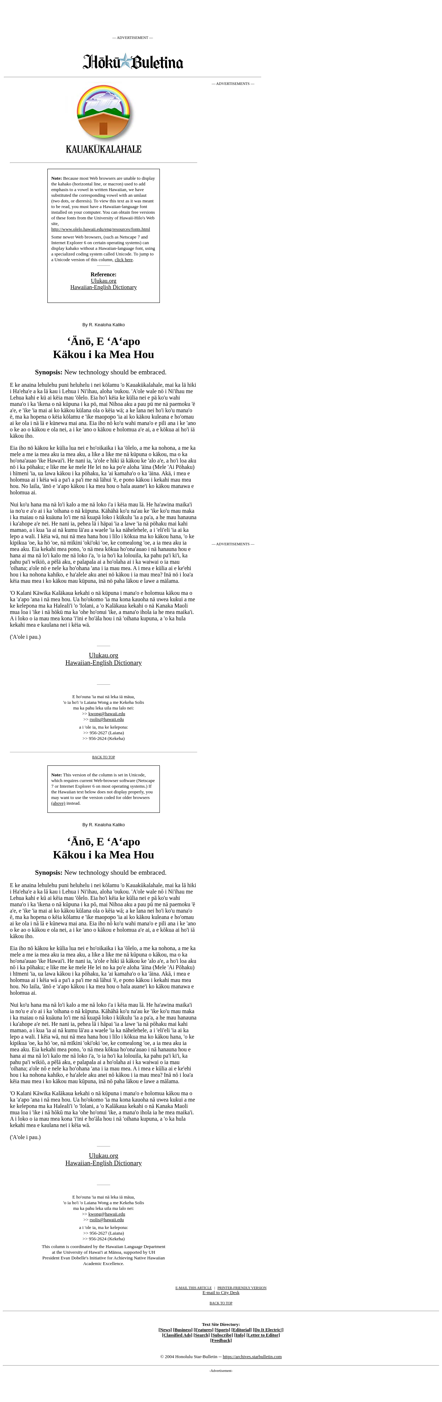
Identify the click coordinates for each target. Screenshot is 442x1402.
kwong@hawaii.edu (106, 713)
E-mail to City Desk (221, 1292)
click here (124, 259)
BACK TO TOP (221, 1303)
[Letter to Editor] (263, 1335)
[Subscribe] (222, 1335)
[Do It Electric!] (268, 1329)
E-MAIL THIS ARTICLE (193, 1288)
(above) (58, 803)
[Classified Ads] (177, 1335)
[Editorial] (241, 1329)
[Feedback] (221, 1340)
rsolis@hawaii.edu (107, 719)
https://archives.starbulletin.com (252, 1356)
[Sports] (222, 1329)
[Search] (201, 1335)
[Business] (182, 1329)
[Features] (204, 1329)
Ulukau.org (103, 281)
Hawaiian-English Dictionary (103, 287)
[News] (165, 1329)
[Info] (239, 1335)
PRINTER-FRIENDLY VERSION (242, 1288)
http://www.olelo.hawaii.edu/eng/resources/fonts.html (100, 229)
